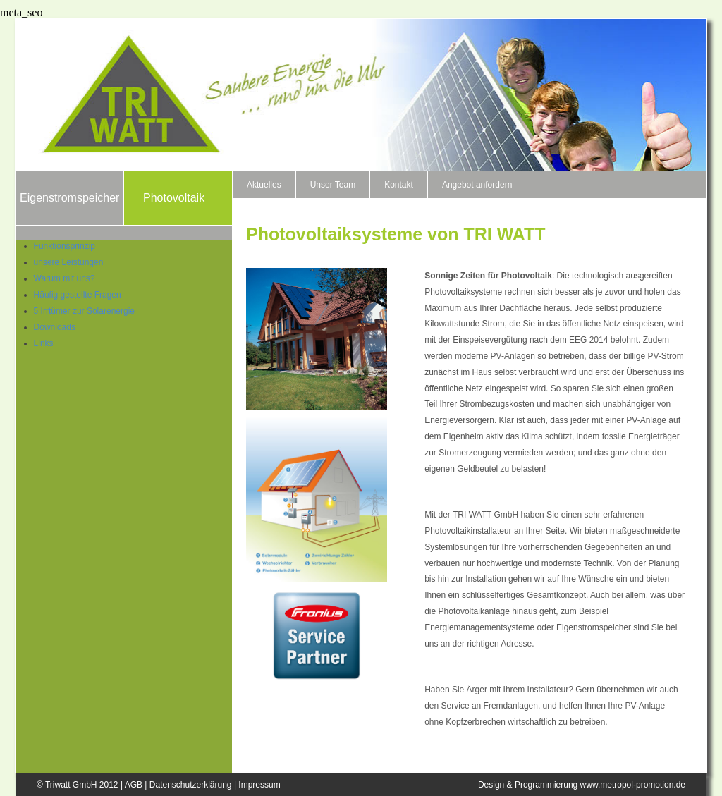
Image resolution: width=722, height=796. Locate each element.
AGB (133, 785)
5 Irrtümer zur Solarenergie (84, 311)
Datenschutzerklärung (190, 785)
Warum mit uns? (64, 278)
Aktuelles (264, 185)
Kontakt (398, 185)
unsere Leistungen (69, 262)
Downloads (54, 327)
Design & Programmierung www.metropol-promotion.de (581, 785)
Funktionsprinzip (64, 246)
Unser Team (332, 185)
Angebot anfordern (477, 185)
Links (44, 343)
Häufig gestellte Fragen (77, 295)
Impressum (259, 785)
